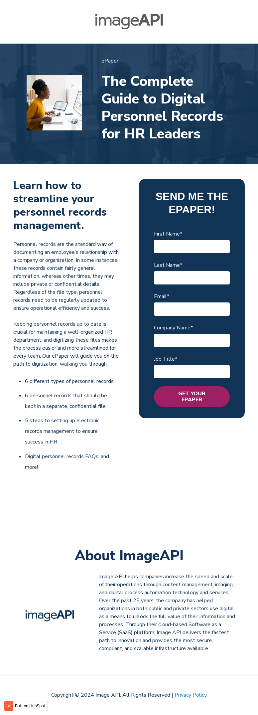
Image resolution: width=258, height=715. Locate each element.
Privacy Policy (191, 695)
